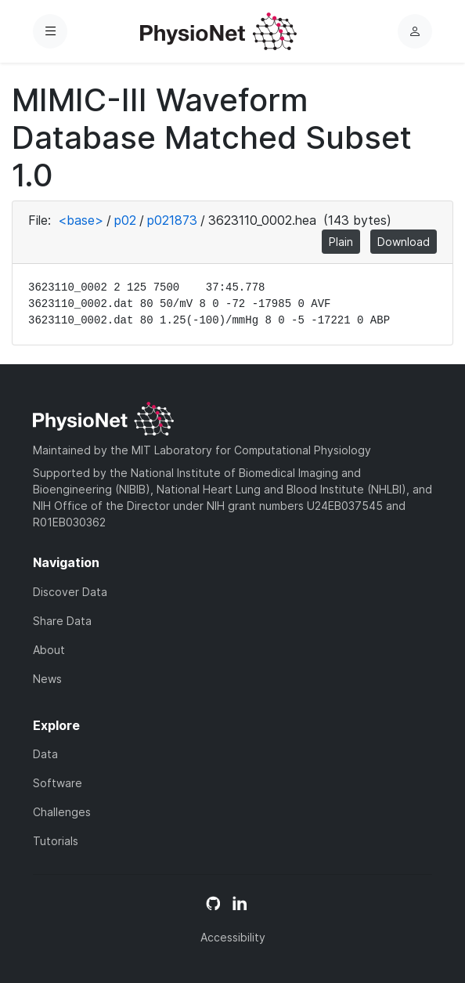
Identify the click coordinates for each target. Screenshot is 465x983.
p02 (125, 220)
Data (45, 754)
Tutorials (55, 840)
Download (403, 241)
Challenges (62, 812)
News (47, 678)
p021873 (172, 220)
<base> (80, 220)
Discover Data (70, 591)
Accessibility (232, 937)
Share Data (62, 620)
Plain (341, 241)
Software (57, 783)
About (49, 649)
